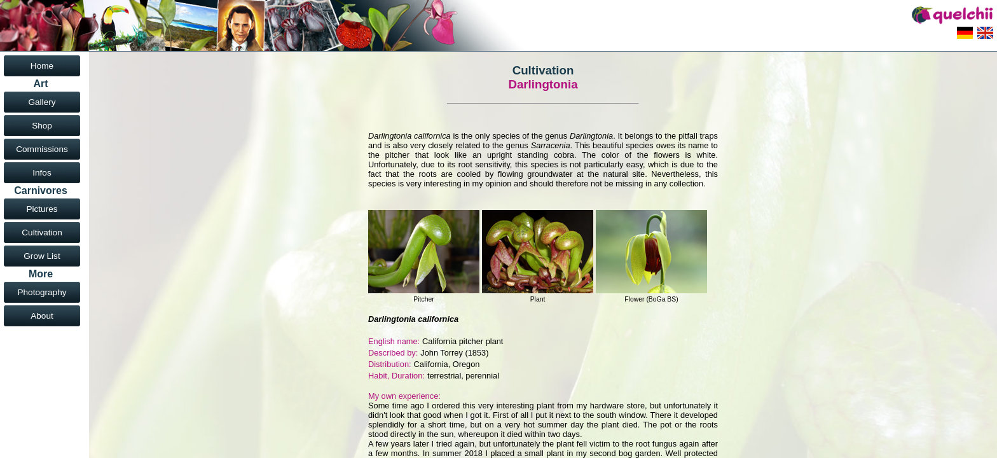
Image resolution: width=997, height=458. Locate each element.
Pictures (41, 209)
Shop (42, 125)
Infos (41, 172)
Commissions (42, 149)
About (42, 316)
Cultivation (42, 232)
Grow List (42, 256)
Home (42, 66)
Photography (41, 292)
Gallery (41, 102)
